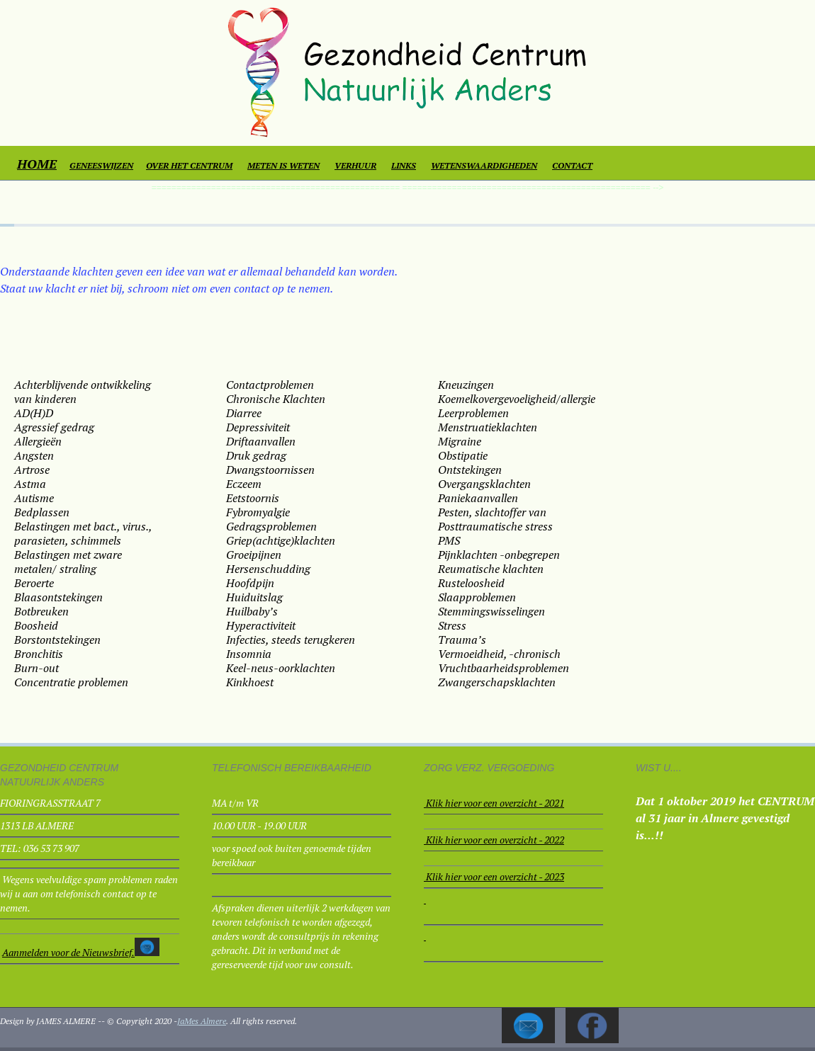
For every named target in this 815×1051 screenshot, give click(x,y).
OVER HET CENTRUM (189, 165)
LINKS (403, 165)
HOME (37, 163)
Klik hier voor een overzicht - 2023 (495, 876)
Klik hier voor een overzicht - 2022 (495, 839)
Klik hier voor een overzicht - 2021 (495, 802)
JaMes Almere (201, 1021)
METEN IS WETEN (283, 165)
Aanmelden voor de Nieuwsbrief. (68, 952)
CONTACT (572, 165)
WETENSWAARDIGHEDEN (484, 165)
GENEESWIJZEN (101, 165)
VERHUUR (355, 165)
